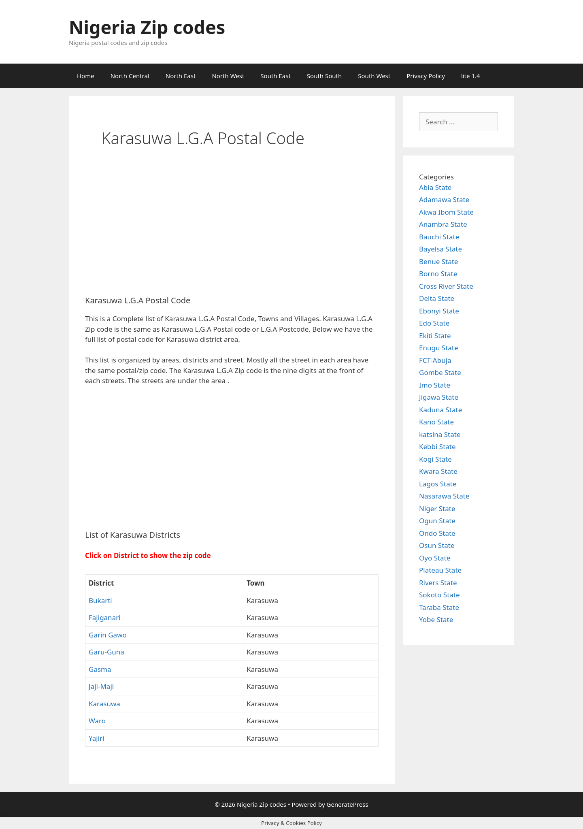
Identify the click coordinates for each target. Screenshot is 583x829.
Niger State (437, 508)
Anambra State (443, 224)
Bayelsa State (440, 249)
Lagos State (437, 483)
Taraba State (439, 607)
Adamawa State (444, 199)
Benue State (438, 261)
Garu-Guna (106, 651)
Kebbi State (437, 446)
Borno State (438, 273)
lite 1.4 (470, 76)
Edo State (434, 323)
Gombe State (440, 372)
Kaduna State (440, 409)
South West (374, 76)
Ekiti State (435, 335)
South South (324, 76)
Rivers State (438, 582)
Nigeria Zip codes (147, 27)
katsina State (439, 434)
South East (275, 76)
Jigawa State (438, 397)
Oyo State (434, 558)
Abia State (435, 187)
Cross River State (446, 286)
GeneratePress (347, 804)
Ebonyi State (439, 310)
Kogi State (435, 459)
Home (85, 76)
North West (228, 76)
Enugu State (438, 347)
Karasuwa (104, 703)
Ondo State (437, 533)
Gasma (100, 669)
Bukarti (100, 600)
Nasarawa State (444, 496)
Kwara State (438, 471)
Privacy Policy (425, 76)
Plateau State (440, 570)
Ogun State (437, 520)
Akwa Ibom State (446, 212)
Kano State (436, 421)
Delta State (436, 298)
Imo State (434, 385)
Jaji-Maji (101, 686)
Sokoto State (439, 594)
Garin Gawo (108, 634)
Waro (97, 720)
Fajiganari (105, 617)
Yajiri (96, 738)
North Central (130, 76)
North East (181, 76)
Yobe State (436, 619)
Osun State (437, 545)
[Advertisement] (232, 229)
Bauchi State (439, 236)
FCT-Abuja (435, 360)
